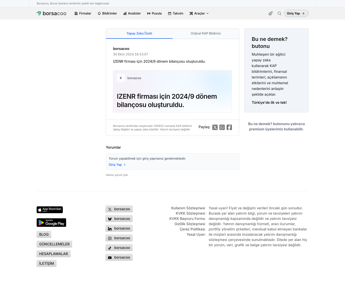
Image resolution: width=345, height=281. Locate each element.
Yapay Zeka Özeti (139, 33)
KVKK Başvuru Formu (187, 218)
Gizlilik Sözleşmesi (189, 224)
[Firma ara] (279, 13)
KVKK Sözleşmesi (190, 213)
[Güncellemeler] (271, 13)
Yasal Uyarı (196, 234)
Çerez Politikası (192, 229)
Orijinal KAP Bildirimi (206, 33)
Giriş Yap (296, 13)
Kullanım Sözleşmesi (188, 208)
